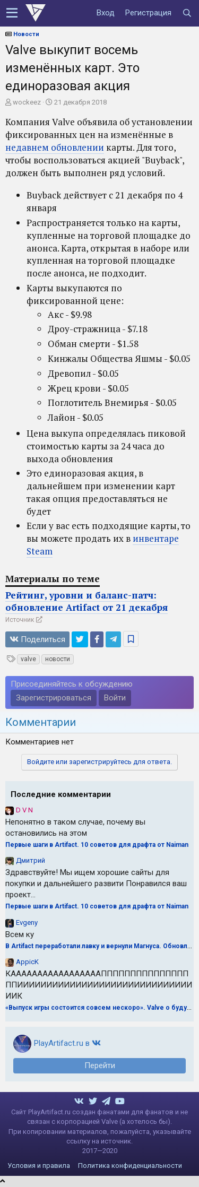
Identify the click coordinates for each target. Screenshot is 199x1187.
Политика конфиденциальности (130, 1165)
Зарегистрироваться (53, 698)
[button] (12, 13)
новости (57, 659)
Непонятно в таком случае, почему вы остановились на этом (75, 827)
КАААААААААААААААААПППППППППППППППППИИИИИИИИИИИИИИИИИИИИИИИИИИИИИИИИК (98, 985)
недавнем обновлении (54, 147)
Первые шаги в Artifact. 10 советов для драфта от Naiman (96, 844)
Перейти (99, 1065)
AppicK (27, 962)
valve (28, 659)
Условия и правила (38, 1165)
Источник (19, 619)
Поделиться (37, 639)
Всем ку (19, 934)
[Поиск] (187, 13)
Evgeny (27, 922)
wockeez (27, 102)
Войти (115, 698)
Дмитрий (30, 860)
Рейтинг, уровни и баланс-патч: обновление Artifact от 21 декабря (86, 601)
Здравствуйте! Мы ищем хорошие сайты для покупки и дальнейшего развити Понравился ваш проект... (96, 883)
